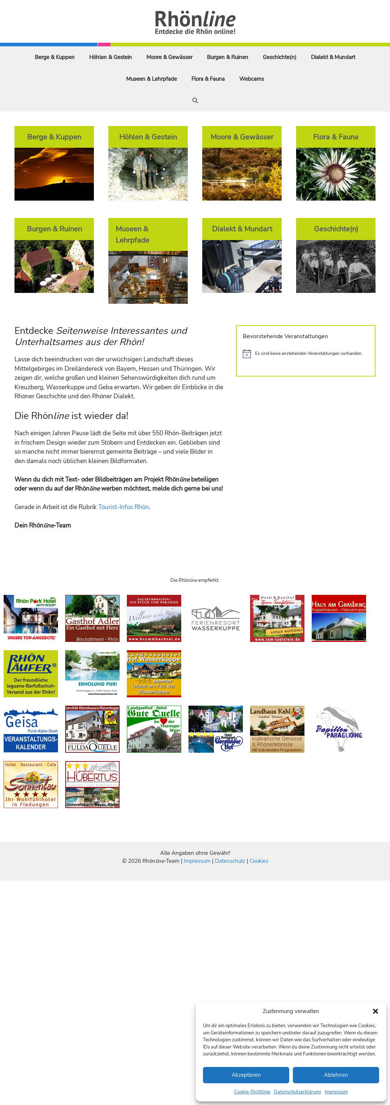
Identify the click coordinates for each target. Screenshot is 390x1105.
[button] (375, 1011)
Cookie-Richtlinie (252, 1092)
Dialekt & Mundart (333, 57)
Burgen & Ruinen (227, 57)
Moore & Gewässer (169, 57)
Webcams (251, 79)
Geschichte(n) (279, 57)
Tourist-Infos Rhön (123, 507)
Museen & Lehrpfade (151, 79)
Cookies (259, 861)
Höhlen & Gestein (110, 57)
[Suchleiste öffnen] (195, 101)
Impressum (336, 1092)
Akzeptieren (246, 1075)
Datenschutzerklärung (297, 1092)
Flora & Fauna (208, 79)
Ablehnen (336, 1075)
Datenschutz (230, 861)
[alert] (306, 353)
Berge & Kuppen (55, 57)
